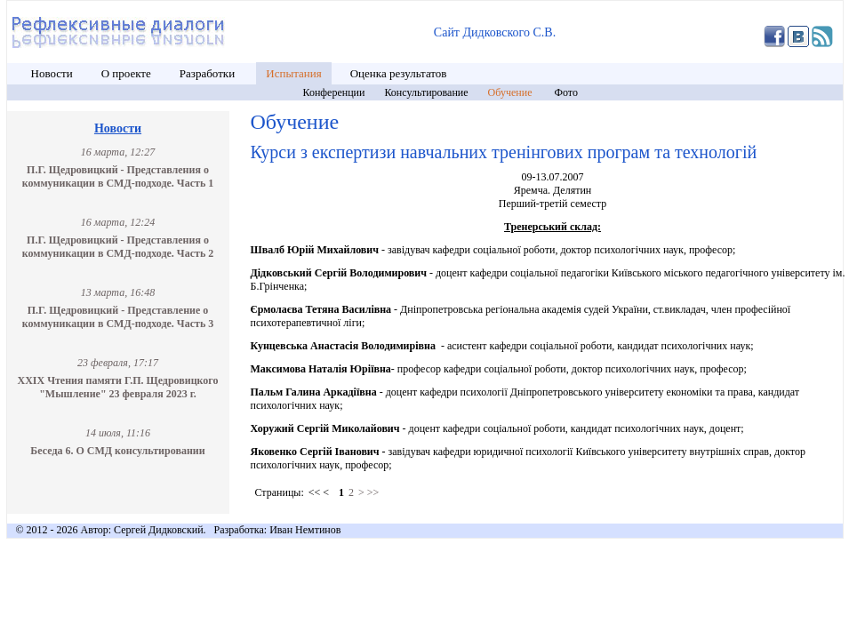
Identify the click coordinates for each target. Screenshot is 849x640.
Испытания (293, 73)
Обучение (511, 92)
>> (373, 492)
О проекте (126, 73)
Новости (52, 73)
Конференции (334, 92)
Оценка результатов (398, 73)
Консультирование (426, 92)
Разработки (209, 73)
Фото (565, 92)
